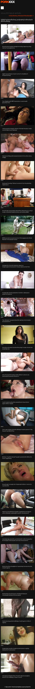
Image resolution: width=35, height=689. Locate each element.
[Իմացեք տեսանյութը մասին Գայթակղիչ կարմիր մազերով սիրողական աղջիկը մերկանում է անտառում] (17, 635)
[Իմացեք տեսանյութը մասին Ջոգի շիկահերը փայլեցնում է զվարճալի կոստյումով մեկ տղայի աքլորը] (17, 553)
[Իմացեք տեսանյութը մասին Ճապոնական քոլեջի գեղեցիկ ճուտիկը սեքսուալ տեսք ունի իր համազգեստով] (17, 33)
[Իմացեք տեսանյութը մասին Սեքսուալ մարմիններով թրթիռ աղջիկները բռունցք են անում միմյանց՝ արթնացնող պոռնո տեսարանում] (17, 498)
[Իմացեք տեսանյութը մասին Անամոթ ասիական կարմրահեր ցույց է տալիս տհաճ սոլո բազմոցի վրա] (17, 334)
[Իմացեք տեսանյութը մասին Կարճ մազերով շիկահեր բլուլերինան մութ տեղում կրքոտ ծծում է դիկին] (17, 389)
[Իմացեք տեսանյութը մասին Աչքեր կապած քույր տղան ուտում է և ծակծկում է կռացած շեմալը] (17, 61)
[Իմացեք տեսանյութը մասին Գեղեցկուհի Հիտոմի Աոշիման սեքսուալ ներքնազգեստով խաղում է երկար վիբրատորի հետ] (17, 252)
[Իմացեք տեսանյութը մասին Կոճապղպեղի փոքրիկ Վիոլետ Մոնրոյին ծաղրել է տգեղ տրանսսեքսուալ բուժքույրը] (17, 115)
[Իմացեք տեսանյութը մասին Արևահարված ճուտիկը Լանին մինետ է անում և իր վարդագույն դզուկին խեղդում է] (17, 362)
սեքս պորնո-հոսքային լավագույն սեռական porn (8, 2)
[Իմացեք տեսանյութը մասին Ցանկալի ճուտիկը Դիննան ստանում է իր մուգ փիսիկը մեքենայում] (17, 170)
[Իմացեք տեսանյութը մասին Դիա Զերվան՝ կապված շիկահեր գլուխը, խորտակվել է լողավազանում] (17, 307)
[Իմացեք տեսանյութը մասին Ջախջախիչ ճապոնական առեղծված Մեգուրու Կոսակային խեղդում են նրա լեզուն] (17, 580)
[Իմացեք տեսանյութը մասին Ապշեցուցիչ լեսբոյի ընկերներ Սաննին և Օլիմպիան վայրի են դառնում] (17, 279)
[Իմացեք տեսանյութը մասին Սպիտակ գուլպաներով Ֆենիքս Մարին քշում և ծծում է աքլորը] (17, 608)
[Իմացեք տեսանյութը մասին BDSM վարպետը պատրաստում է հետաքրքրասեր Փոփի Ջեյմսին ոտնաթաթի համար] (17, 225)
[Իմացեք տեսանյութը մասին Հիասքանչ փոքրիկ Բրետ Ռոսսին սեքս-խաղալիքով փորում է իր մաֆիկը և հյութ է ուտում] (17, 663)
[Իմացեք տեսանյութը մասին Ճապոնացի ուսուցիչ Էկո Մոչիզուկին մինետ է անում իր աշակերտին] (17, 471)
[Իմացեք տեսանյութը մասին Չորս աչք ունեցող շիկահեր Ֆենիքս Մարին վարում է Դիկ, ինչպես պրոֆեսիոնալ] (17, 416)
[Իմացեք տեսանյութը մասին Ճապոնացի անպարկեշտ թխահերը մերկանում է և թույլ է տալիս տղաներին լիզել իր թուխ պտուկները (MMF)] (17, 197)
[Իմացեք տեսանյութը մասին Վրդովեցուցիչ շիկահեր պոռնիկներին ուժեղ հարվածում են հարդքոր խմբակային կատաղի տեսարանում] (17, 526)
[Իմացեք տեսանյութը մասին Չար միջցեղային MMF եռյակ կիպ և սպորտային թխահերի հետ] (17, 88)
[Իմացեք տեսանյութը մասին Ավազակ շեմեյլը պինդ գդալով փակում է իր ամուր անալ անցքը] (17, 143)
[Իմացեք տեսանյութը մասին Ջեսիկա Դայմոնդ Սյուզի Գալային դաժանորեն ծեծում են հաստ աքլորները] (17, 444)
